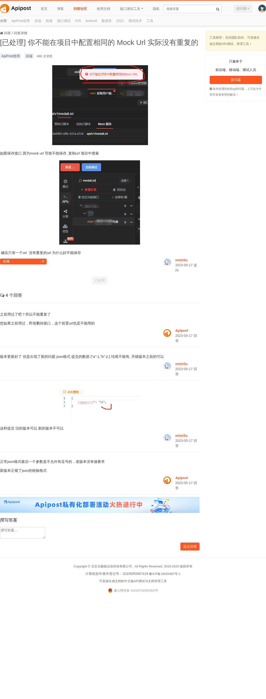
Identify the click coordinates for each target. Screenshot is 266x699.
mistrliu (181, 260)
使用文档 (103, 9)
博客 (60, 9)
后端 (37, 21)
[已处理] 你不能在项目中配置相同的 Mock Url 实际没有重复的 (99, 42)
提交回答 (190, 546)
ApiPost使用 (20, 21)
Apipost (181, 330)
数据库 (107, 21)
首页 (44, 9)
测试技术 (135, 21)
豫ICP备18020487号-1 (164, 574)
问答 (7, 33)
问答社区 (80, 9)
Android (91, 21)
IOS (78, 21)
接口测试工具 (130, 9)
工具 (150, 21)
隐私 (156, 9)
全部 (3, 21)
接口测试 (64, 21)
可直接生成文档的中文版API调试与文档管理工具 (133, 581)
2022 (120, 21)
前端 (49, 21)
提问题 (241, 8)
